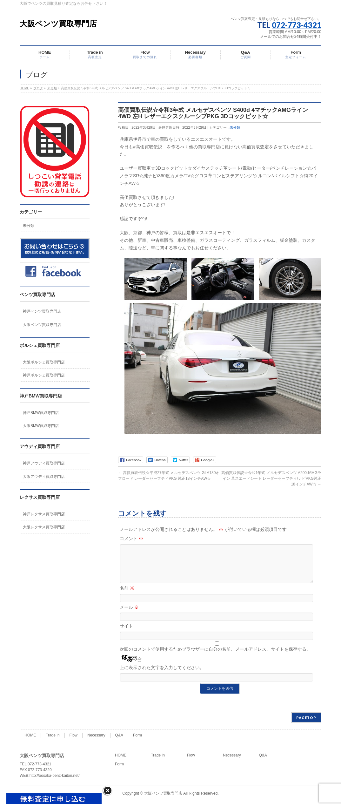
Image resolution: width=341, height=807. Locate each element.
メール (129, 614)
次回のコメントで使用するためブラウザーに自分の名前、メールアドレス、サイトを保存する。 (215, 656)
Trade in (53, 736)
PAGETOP (306, 718)
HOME (30, 736)
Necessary (96, 736)
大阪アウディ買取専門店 (44, 476)
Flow (73, 736)
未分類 (235, 127)
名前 (127, 595)
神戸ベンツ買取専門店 (42, 311)
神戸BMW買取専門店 (41, 412)
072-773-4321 (296, 25)
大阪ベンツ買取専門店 (58, 23)
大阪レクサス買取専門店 (44, 527)
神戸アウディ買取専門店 (44, 463)
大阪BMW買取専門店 (41, 426)
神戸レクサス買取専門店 (44, 514)
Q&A (119, 736)
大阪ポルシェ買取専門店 (44, 362)
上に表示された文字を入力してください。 (162, 675)
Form (137, 736)
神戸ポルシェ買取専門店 (44, 375)
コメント (131, 538)
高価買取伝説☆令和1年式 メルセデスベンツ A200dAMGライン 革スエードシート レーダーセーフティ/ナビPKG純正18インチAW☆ (271, 478)
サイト (126, 633)
